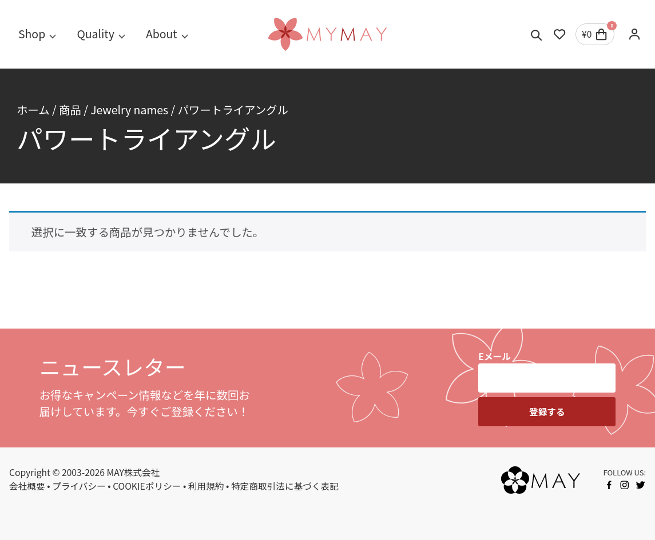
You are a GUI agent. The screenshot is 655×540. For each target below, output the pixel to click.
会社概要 (27, 486)
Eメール (494, 356)
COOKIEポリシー (147, 486)
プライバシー (79, 486)
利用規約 (206, 486)
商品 (70, 109)
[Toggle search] (536, 34)
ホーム (33, 109)
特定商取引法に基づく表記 (285, 486)
